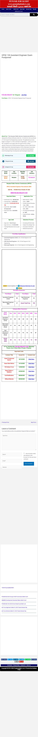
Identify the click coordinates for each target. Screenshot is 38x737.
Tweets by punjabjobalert (8, 587)
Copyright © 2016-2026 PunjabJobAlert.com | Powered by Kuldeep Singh (19, 669)
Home (3, 9)
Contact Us (23, 665)
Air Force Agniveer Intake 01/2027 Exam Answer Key (14, 607)
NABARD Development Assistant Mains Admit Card (14, 600)
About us (28, 665)
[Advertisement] (17, 35)
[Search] (34, 14)
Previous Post (5, 422)
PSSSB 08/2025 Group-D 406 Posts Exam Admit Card (15, 596)
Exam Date (22, 9)
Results (34, 9)
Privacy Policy (16, 665)
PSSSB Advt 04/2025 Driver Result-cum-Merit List (14, 603)
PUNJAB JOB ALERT (19, 1)
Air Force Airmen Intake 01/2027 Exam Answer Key (14, 611)
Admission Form (19, 11)
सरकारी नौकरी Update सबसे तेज (19, 7)
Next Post (34, 422)
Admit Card (15, 9)
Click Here (31, 359)
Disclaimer (9, 665)
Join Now (24, 95)
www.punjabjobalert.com (19, 4)
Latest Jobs (9, 9)
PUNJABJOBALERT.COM (22, 346)
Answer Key (28, 9)
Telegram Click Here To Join (27, 285)
